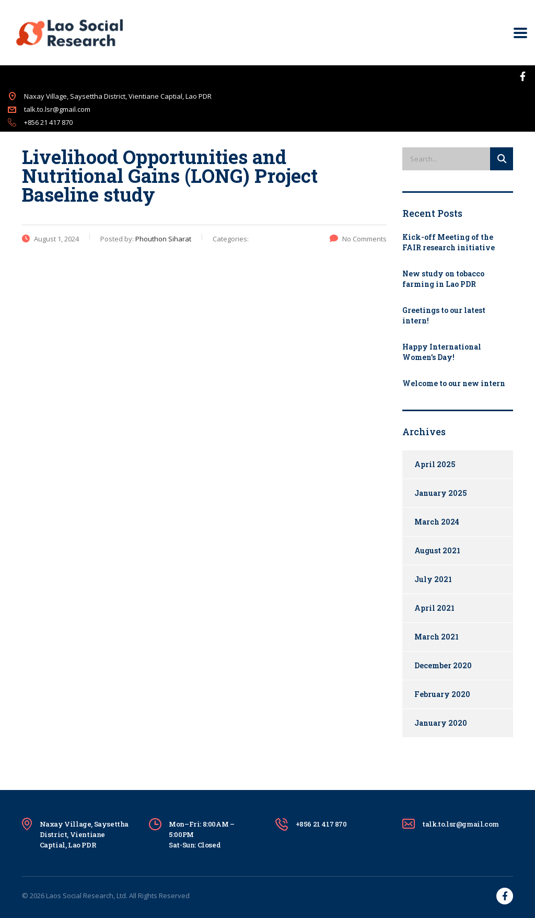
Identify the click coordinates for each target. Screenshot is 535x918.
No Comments (358, 238)
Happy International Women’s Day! (441, 352)
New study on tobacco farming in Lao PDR (443, 279)
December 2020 (443, 665)
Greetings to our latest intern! (443, 315)
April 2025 (434, 464)
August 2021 (437, 550)
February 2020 (442, 694)
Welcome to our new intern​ (453, 383)
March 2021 (436, 637)
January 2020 (440, 723)
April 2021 (434, 608)
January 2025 (440, 493)
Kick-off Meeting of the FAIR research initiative (448, 242)
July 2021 (433, 579)
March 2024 (436, 522)
